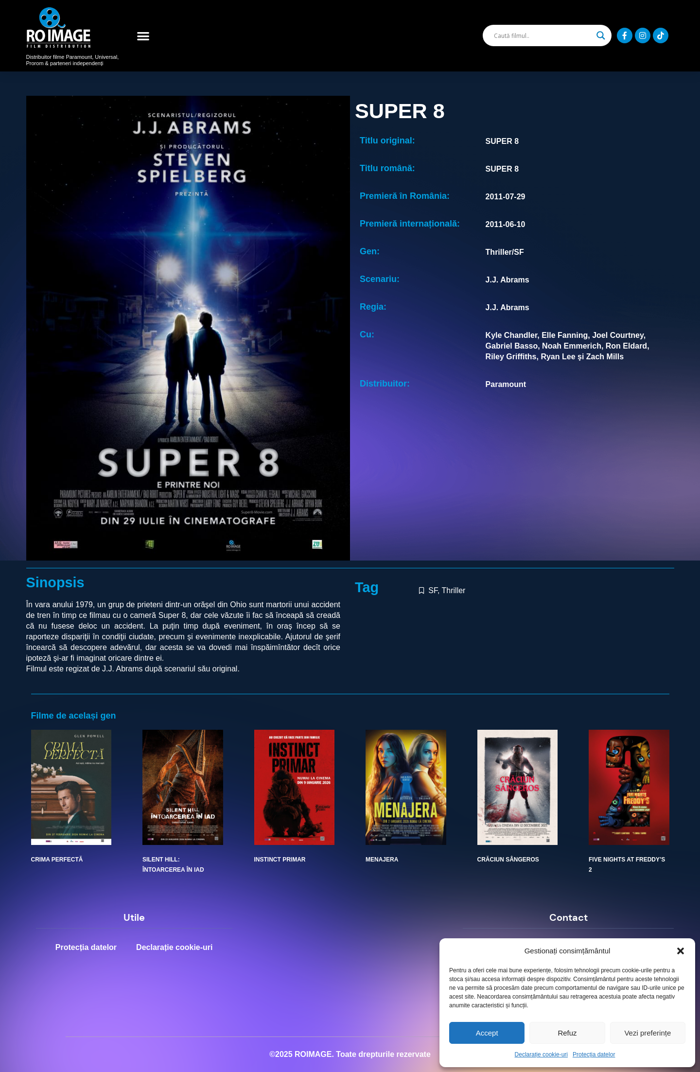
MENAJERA (382, 859)
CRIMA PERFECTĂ (57, 859)
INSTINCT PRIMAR (280, 859)
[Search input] (542, 35)
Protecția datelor (594, 1054)
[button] (680, 951)
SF (433, 590)
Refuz (567, 1033)
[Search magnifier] (601, 35)
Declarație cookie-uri (541, 1054)
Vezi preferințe (647, 1033)
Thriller (454, 590)
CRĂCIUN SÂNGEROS (508, 859)
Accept (487, 1033)
